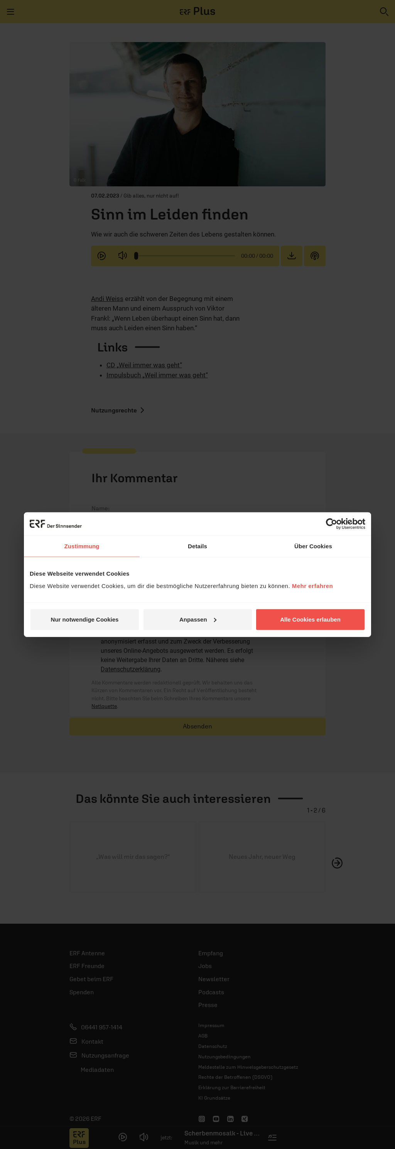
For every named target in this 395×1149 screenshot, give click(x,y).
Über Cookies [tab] (313, 546)
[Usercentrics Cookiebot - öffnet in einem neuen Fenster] (331, 524)
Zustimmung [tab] (82, 546)
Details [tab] (197, 546)
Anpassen (197, 619)
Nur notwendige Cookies (85, 619)
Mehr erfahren (312, 585)
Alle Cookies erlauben (310, 619)
